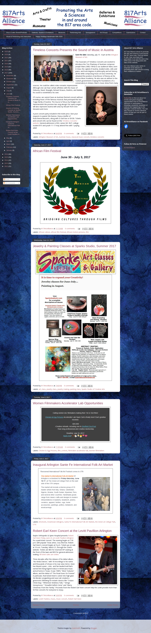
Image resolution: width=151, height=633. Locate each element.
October (9, 81)
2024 (6, 54)
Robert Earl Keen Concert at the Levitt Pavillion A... (13, 132)
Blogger (94, 628)
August (9, 88)
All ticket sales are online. (49, 554)
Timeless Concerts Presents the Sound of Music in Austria (73, 50)
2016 (6, 154)
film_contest (62, 450)
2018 (6, 70)
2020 (6, 64)
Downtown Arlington (55, 522)
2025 (6, 51)
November (10, 78)
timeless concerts (97, 137)
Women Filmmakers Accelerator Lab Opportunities (68, 403)
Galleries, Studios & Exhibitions (43, 32)
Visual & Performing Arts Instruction (18, 36)
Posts (6, 179)
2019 (6, 67)
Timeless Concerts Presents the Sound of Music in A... (13, 99)
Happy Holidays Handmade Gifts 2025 (49, 36)
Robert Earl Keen (74, 599)
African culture (44, 232)
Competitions (117, 32)
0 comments (69, 133)
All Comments (9, 183)
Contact (143, 32)
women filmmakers (96, 450)
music (53, 599)
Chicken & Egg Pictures (48, 450)
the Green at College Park (105, 522)
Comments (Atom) (80, 613)
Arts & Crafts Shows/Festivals (16, 32)
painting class (75, 389)
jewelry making (63, 389)
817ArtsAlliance (47, 133)
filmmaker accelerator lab (78, 450)
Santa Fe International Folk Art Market (79, 522)
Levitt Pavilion (44, 599)
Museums (61, 32)
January (9, 150)
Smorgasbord (90, 32)
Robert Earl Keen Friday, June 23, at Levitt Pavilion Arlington (53, 536)
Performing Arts (75, 32)
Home (76, 605)
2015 (6, 157)
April (8, 141)
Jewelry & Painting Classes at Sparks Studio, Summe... (13, 110)
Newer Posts (39, 605)
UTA (34, 524)
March (8, 144)
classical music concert (80, 137)
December (10, 75)
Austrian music (65, 137)
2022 (6, 58)
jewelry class (51, 389)
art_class (42, 389)
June (8, 94)
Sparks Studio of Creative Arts (93, 389)
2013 (6, 163)
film (87, 232)
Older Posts (112, 605)
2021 (6, 61)
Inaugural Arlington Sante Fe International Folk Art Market (73, 465)
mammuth (76, 628)
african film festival (58, 232)
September (10, 85)
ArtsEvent (42, 522)
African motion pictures (76, 232)
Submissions (130, 32)
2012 (6, 166)
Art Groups (104, 32)
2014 (6, 160)
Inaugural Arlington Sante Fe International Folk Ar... (13, 124)
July (8, 91)
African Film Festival (47, 151)
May (8, 138)
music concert (61, 599)
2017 (6, 73)
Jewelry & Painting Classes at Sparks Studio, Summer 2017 (74, 246)
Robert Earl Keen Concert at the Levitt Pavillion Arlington (72, 531)
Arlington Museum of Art (48, 137)
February (9, 147)
